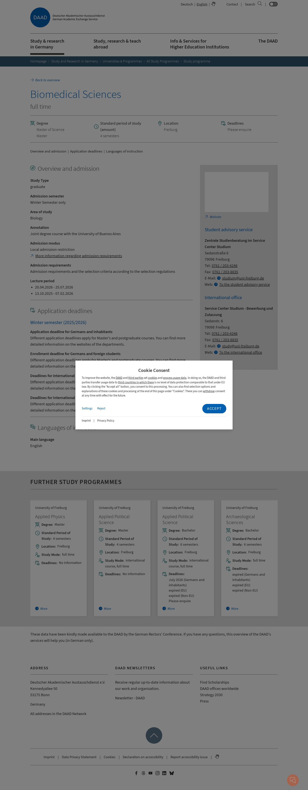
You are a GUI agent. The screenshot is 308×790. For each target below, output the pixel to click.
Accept (214, 408)
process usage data (174, 378)
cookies (152, 378)
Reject (101, 408)
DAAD (119, 378)
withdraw (209, 391)
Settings (87, 408)
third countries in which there (136, 382)
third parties (135, 378)
